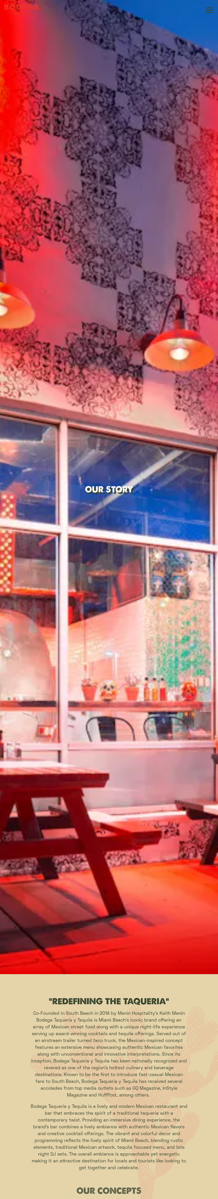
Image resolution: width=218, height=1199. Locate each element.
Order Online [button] (109, 1177)
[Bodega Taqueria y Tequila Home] (24, 10)
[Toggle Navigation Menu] (209, 10)
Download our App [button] (109, 1192)
